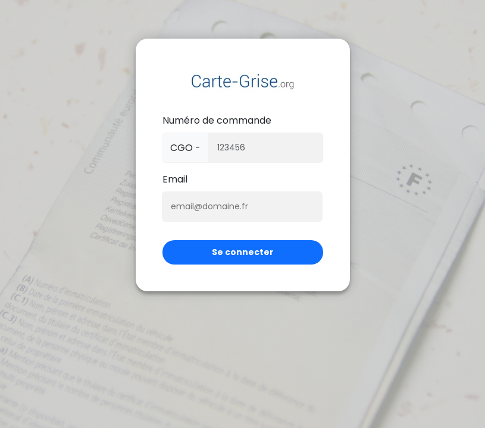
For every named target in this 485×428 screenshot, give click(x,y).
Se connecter (243, 252)
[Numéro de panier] (265, 148)
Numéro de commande (216, 120)
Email (174, 179)
